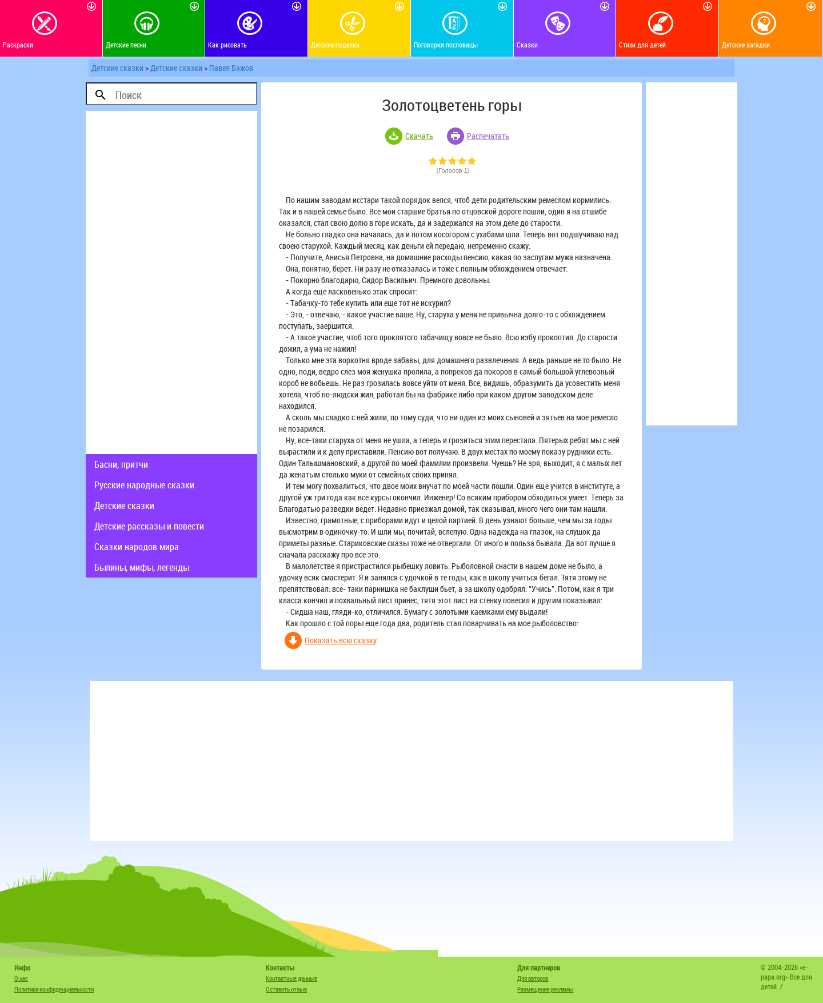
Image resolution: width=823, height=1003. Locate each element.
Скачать (419, 135)
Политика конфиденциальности (54, 989)
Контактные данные (291, 978)
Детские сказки (117, 67)
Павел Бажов (231, 67)
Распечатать (488, 135)
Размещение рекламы (545, 989)
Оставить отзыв (286, 989)
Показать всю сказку (341, 640)
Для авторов (532, 978)
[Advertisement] (171, 282)
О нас (21, 978)
